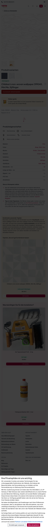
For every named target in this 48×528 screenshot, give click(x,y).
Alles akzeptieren (33, 525)
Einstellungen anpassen (16, 525)
